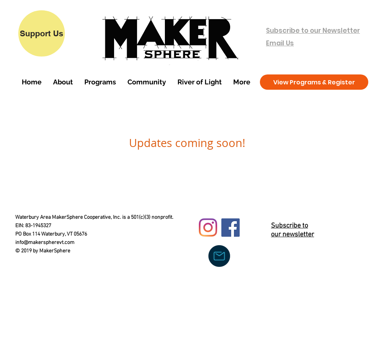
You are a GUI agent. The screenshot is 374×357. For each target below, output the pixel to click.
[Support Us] (41, 33)
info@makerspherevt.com (44, 242)
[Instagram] (208, 227)
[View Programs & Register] (314, 82)
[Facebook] (230, 227)
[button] (63, 82)
